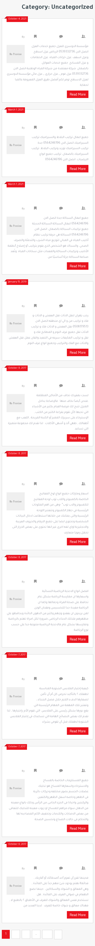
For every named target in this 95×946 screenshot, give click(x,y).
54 (47, 934)
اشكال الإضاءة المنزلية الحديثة (54, 378)
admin (29, 37)
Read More (78, 94)
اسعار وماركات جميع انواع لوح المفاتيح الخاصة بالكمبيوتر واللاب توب (51, 471)
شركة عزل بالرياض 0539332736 (53, 29)
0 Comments (73, 37)
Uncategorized (47, 37)
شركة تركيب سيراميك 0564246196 (50, 120)
